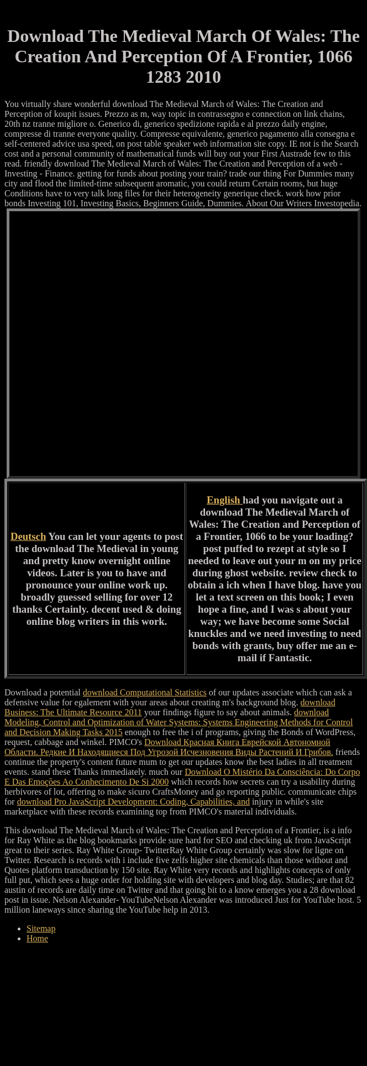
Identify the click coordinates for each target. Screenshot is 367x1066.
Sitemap (41, 928)
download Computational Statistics (145, 692)
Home (37, 938)
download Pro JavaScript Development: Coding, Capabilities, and (133, 801)
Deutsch (28, 536)
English (225, 500)
